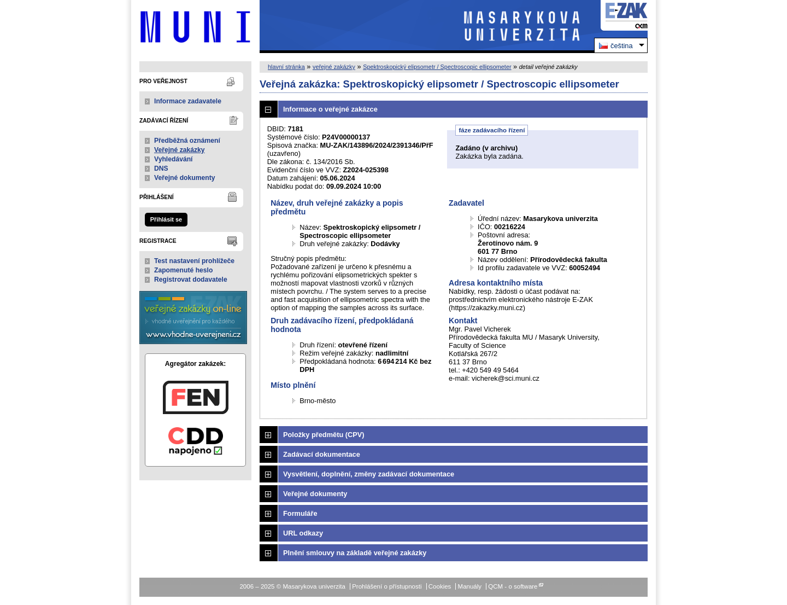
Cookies (439, 586)
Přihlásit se (166, 219)
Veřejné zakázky (179, 150)
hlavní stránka (286, 66)
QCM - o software (512, 586)
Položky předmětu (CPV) (324, 435)
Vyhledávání (173, 159)
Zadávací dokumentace (321, 454)
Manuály (470, 586)
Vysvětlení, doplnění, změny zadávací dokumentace (368, 474)
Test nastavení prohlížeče (194, 261)
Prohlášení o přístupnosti (386, 586)
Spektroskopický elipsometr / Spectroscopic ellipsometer (437, 66)
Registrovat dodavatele (190, 279)
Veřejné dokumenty (184, 178)
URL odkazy (303, 533)
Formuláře (300, 513)
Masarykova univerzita (195, 26)
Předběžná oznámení (187, 140)
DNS (161, 168)
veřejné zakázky (334, 66)
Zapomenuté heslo (183, 270)
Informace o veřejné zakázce (330, 109)
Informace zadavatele (187, 101)
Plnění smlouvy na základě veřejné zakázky (354, 553)
